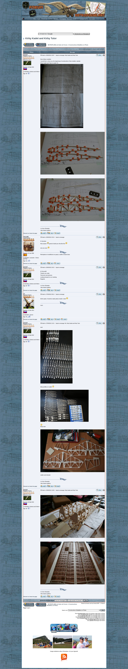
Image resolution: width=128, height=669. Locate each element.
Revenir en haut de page (30, 233)
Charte (38, 19)
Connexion (92, 19)
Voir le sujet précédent (85, 49)
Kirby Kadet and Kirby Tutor (40, 38)
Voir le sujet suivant (98, 49)
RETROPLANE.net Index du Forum (57, 45)
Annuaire (69, 19)
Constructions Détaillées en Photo (78, 45)
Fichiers (50, 19)
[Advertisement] (64, 26)
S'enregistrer (63, 19)
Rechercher (44, 19)
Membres (56, 19)
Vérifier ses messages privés (80, 19)
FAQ (34, 19)
